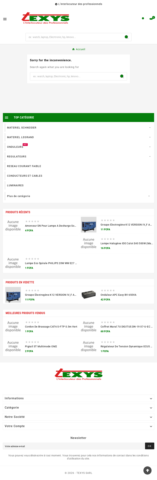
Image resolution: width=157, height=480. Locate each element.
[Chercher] (74, 37)
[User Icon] (143, 19)
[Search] (126, 37)
